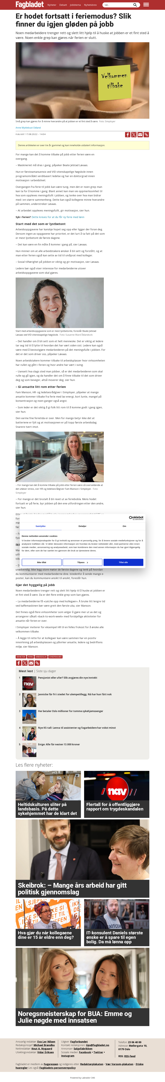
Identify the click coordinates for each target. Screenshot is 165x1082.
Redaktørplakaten (91, 1064)
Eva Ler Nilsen (46, 1041)
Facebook (85, 1052)
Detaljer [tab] (82, 526)
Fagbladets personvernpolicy (57, 1067)
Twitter (98, 1052)
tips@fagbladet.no (97, 1045)
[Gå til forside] (30, 5)
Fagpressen (51, 1064)
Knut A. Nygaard (41, 1048)
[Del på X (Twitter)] (133, 134)
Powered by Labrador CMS (82, 1077)
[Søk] (135, 4)
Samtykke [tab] (41, 526)
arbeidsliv (41, 656)
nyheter (21, 656)
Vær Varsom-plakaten (119, 1064)
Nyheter (52, 4)
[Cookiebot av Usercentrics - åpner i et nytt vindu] (131, 518)
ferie (30, 656)
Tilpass (82, 562)
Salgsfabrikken (83, 1048)
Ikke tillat (41, 562)
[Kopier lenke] (146, 134)
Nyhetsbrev (90, 4)
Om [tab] (124, 526)
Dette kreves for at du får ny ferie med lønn (58, 217)
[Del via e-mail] (140, 134)
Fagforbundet (79, 1041)
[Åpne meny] (146, 5)
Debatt (63, 4)
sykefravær (55, 656)
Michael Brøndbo (44, 1045)
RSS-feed (129, 1056)
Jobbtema (75, 4)
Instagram (67, 1055)
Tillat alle (123, 562)
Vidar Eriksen (45, 1052)
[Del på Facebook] (127, 134)
